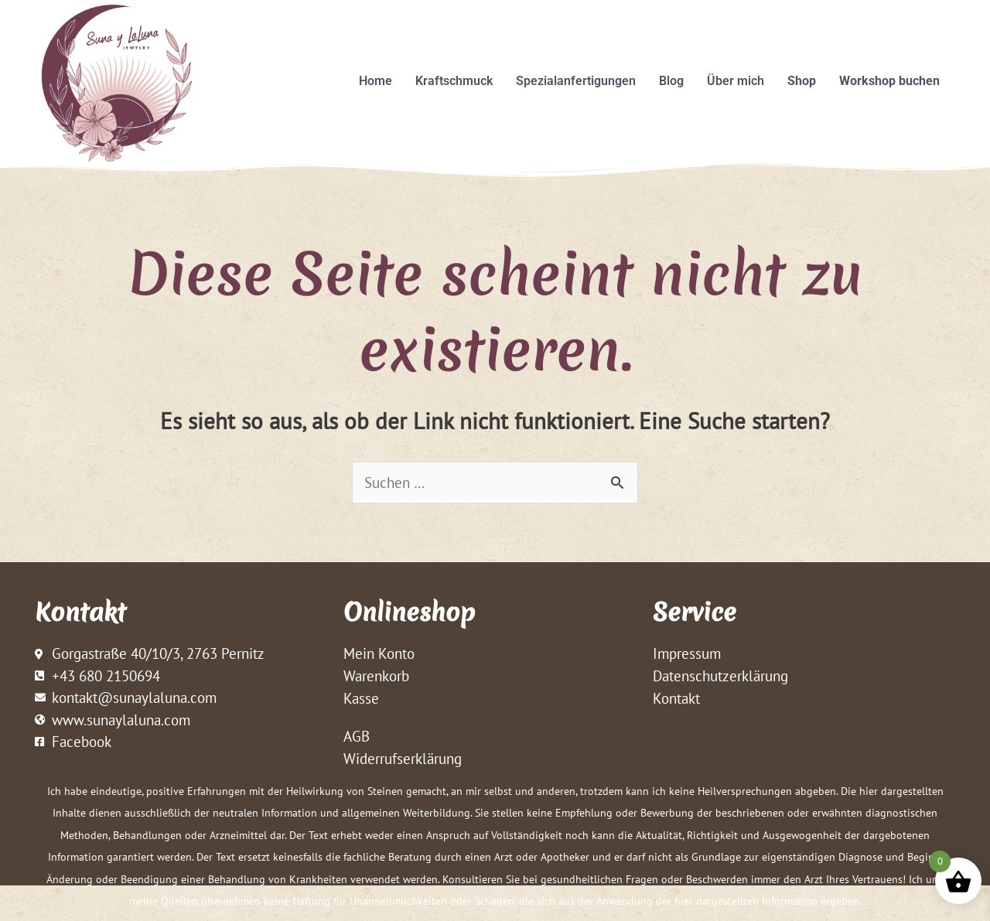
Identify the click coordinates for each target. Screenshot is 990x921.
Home (375, 80)
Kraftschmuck (454, 80)
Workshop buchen (889, 80)
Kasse (361, 699)
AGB (356, 737)
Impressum (687, 654)
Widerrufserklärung (402, 759)
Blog (671, 80)
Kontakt (676, 699)
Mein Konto (379, 654)
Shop (801, 80)
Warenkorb (376, 676)
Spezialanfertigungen (576, 80)
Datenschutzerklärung (720, 676)
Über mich (735, 80)
